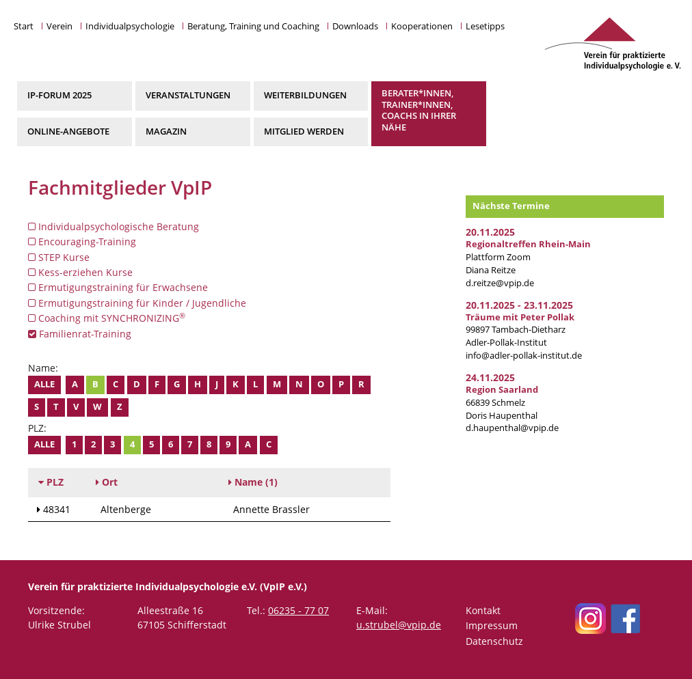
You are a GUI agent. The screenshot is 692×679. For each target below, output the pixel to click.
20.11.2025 (490, 231)
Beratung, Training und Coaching (253, 26)
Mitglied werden (304, 131)
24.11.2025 (490, 377)
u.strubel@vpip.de (398, 624)
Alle (44, 384)
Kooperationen (422, 26)
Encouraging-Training (82, 241)
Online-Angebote (68, 131)
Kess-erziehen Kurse (80, 272)
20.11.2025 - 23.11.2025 (519, 305)
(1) (253, 481)
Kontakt (483, 610)
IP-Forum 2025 (59, 95)
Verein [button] (59, 26)
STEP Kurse (59, 257)
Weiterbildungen (305, 95)
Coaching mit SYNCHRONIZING (106, 317)
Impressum (492, 625)
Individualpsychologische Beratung (113, 226)
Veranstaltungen (188, 95)
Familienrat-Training (79, 333)
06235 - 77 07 (298, 610)
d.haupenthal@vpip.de (512, 428)
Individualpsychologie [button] (129, 26)
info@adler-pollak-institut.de (524, 355)
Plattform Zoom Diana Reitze (528, 257)
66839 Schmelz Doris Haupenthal (502, 402)
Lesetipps (485, 26)
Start (24, 26)
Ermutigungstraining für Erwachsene (118, 287)
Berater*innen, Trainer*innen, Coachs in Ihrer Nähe (419, 110)
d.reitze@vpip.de (500, 283)
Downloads (355, 26)
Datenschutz (494, 641)
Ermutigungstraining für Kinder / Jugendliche (137, 302)
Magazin (166, 131)
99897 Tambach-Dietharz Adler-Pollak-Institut (520, 330)
